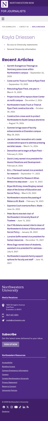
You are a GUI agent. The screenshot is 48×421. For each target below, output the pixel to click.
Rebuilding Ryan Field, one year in (23, 89)
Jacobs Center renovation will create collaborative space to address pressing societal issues (26, 142)
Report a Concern (9, 386)
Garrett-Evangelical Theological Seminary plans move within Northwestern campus (22, 69)
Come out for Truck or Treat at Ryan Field (26, 81)
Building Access (8, 367)
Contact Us (24, 27)
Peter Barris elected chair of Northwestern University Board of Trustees (23, 217)
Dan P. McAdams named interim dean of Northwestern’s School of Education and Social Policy (26, 228)
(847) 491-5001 (12, 315)
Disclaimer (6, 411)
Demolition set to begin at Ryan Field (24, 151)
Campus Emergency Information (15, 371)
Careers (5, 374)
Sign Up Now (10, 344)
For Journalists (13, 11)
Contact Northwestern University (15, 378)
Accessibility (7, 363)
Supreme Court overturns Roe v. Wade (24, 206)
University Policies (9, 390)
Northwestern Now (22, 3)
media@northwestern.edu (15, 320)
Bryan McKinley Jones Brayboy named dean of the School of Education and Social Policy (25, 189)
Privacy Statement (9, 382)
